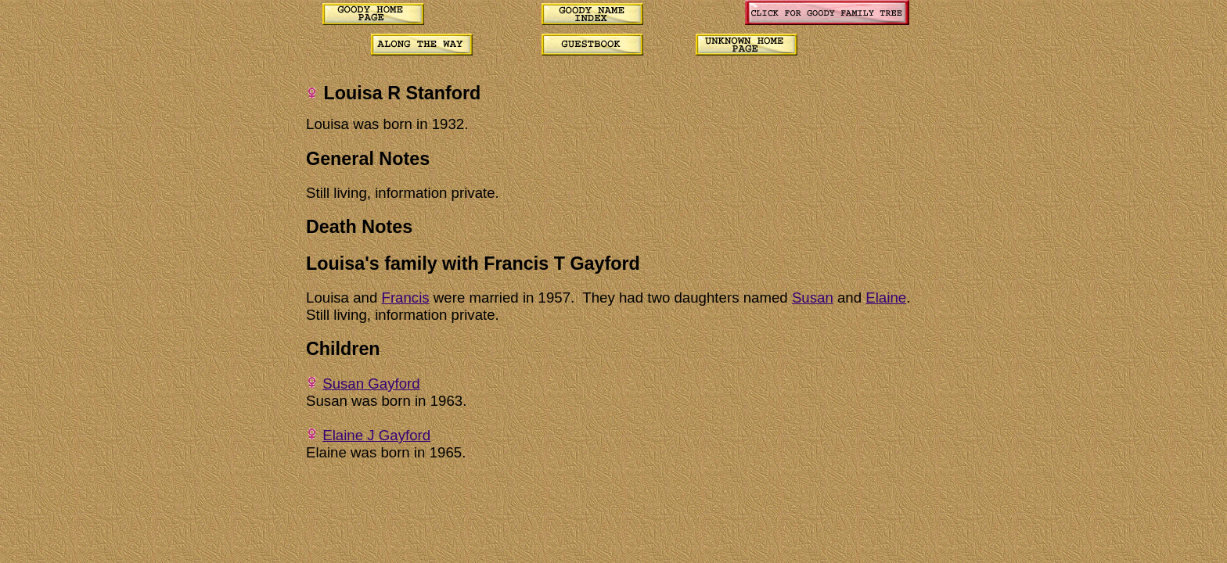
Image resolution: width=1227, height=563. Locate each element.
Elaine (885, 297)
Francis (405, 297)
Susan (812, 297)
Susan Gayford (370, 383)
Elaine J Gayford (376, 435)
